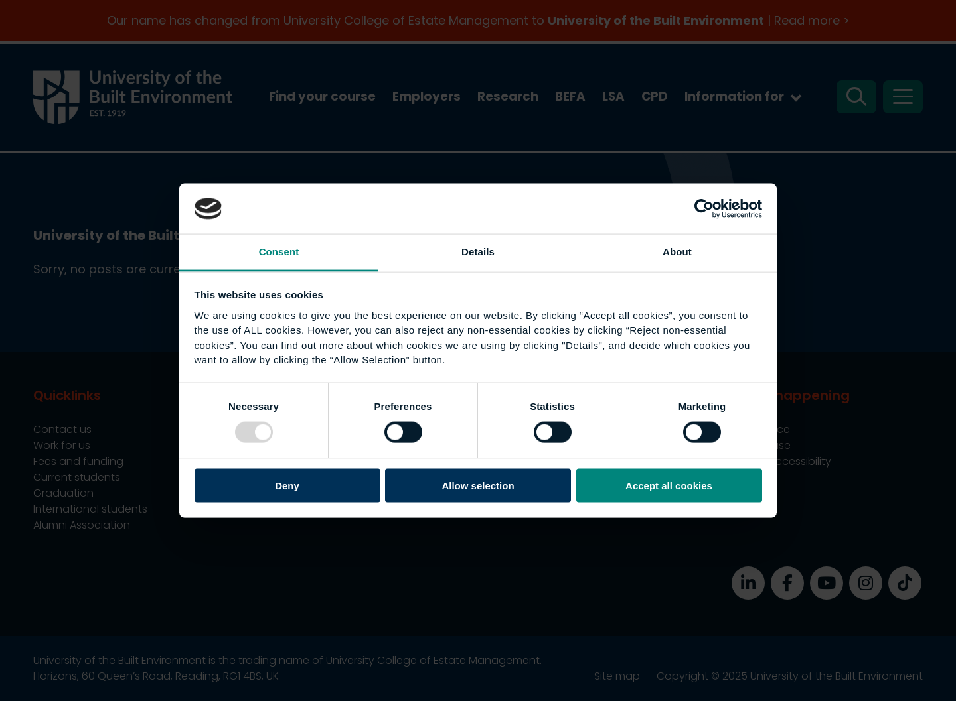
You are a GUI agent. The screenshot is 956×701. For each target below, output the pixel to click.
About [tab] (677, 251)
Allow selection (477, 485)
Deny (287, 485)
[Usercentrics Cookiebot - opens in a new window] (704, 208)
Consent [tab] (279, 251)
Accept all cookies (668, 485)
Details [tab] (478, 251)
